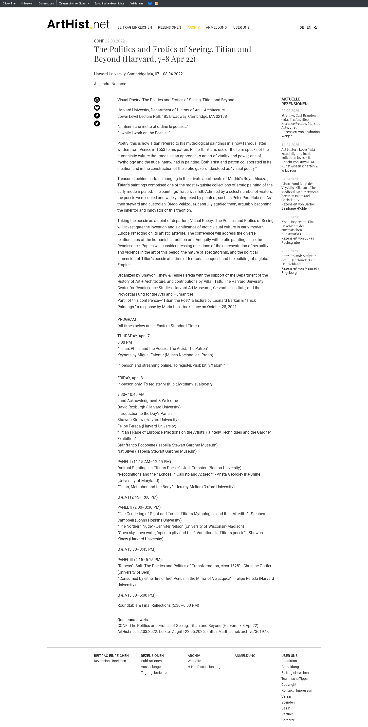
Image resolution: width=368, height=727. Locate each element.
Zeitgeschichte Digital (73, 3)
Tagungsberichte (153, 673)
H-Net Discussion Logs (205, 667)
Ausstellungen (152, 667)
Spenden (288, 702)
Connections (46, 3)
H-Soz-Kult (27, 3)
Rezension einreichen (110, 661)
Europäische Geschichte (109, 3)
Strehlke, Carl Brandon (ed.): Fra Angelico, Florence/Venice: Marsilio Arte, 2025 (300, 121)
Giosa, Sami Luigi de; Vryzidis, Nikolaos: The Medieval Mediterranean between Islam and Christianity (300, 191)
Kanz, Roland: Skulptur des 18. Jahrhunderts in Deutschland (298, 259)
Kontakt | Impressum (297, 690)
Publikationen (151, 661)
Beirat (286, 708)
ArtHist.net (136, 3)
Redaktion (289, 661)
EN (309, 27)
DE (302, 27)
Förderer (287, 720)
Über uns (241, 27)
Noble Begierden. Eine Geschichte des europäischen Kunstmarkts (297, 227)
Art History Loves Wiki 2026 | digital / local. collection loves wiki (298, 153)
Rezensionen (169, 27)
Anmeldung (216, 27)
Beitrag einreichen (134, 27)
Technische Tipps (294, 679)
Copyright (288, 685)
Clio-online (9, 3)
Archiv (193, 27)
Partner (287, 714)
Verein (286, 696)
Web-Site (194, 661)
